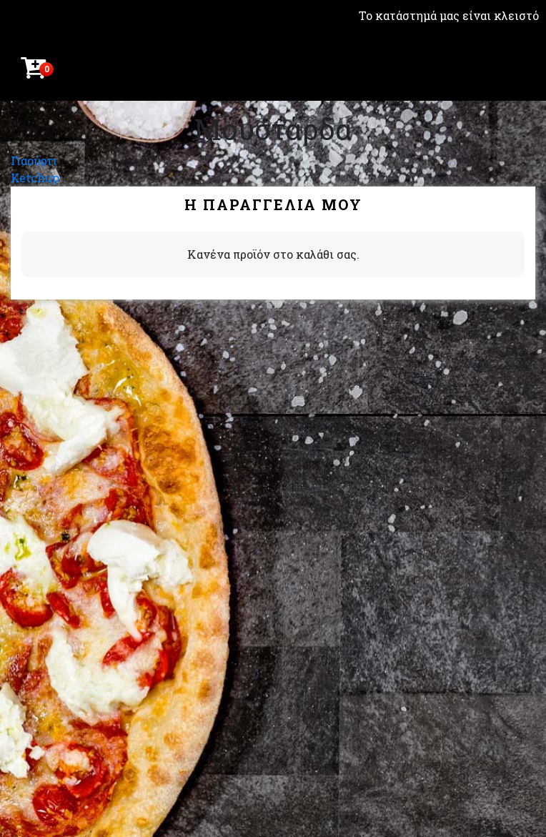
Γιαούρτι (34, 160)
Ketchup (35, 177)
